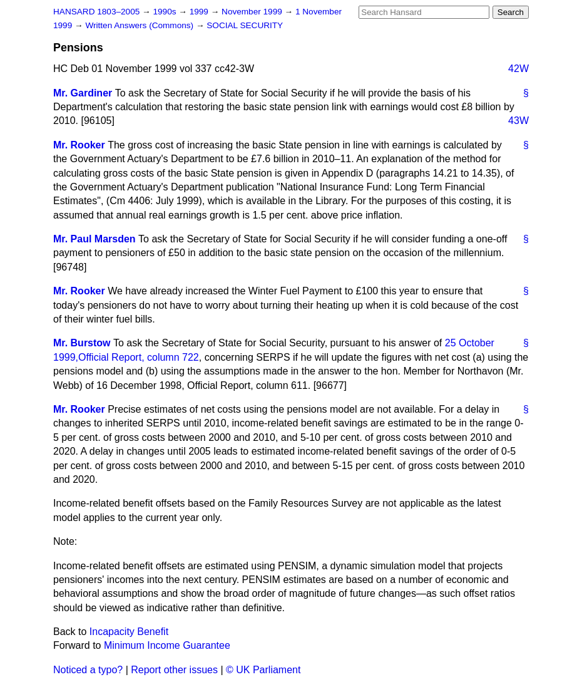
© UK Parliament (263, 669)
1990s (165, 11)
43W (518, 120)
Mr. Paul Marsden (94, 239)
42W (518, 68)
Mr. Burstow (82, 343)
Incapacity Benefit (128, 631)
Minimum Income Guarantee (167, 645)
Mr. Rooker (79, 145)
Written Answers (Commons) (140, 25)
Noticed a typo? (88, 669)
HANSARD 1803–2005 (96, 11)
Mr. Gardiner (82, 93)
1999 (200, 11)
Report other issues (174, 669)
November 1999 (253, 11)
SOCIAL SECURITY (245, 25)
